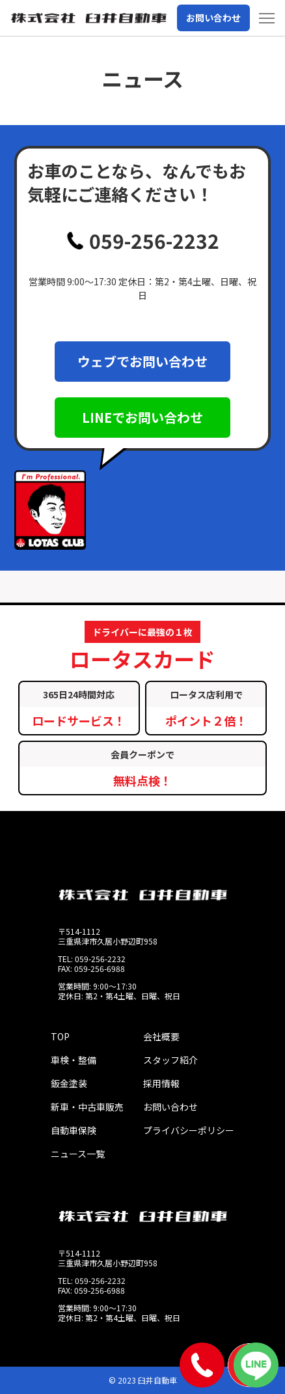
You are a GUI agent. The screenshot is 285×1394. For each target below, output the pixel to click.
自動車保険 (73, 1130)
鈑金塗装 (69, 1083)
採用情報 (161, 1083)
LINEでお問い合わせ (142, 417)
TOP (60, 1036)
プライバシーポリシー (188, 1130)
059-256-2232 (142, 240)
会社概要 (161, 1036)
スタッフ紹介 (170, 1059)
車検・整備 (73, 1059)
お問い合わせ (213, 17)
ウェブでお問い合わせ (142, 361)
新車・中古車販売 (87, 1106)
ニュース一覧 (78, 1153)
